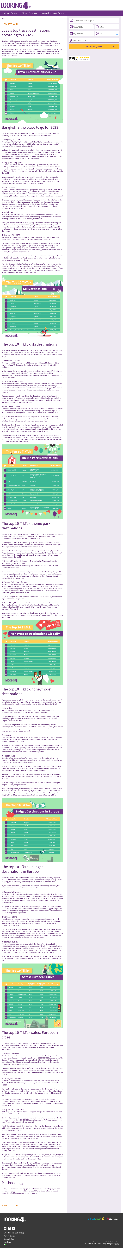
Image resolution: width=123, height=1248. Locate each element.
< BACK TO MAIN (10, 24)
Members (7, 1242)
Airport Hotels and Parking (53, 13)
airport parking (50, 1163)
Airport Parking (10, 13)
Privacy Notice (9, 1236)
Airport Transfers (29, 13)
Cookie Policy (9, 1239)
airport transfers (43, 1173)
